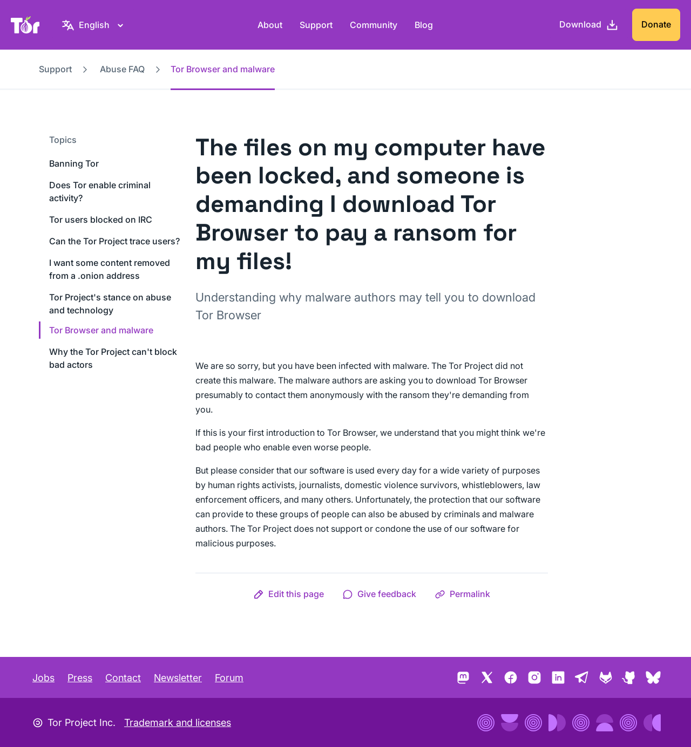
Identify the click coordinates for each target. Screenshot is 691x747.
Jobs (43, 677)
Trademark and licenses (177, 722)
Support (316, 24)
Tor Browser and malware (101, 330)
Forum (229, 677)
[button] (288, 594)
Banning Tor (74, 163)
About (270, 24)
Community (373, 24)
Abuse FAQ (122, 69)
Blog (424, 24)
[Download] (589, 25)
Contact (123, 677)
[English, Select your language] (94, 25)
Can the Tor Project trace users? (114, 241)
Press (79, 677)
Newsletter (178, 677)
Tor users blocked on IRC (100, 219)
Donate (656, 24)
